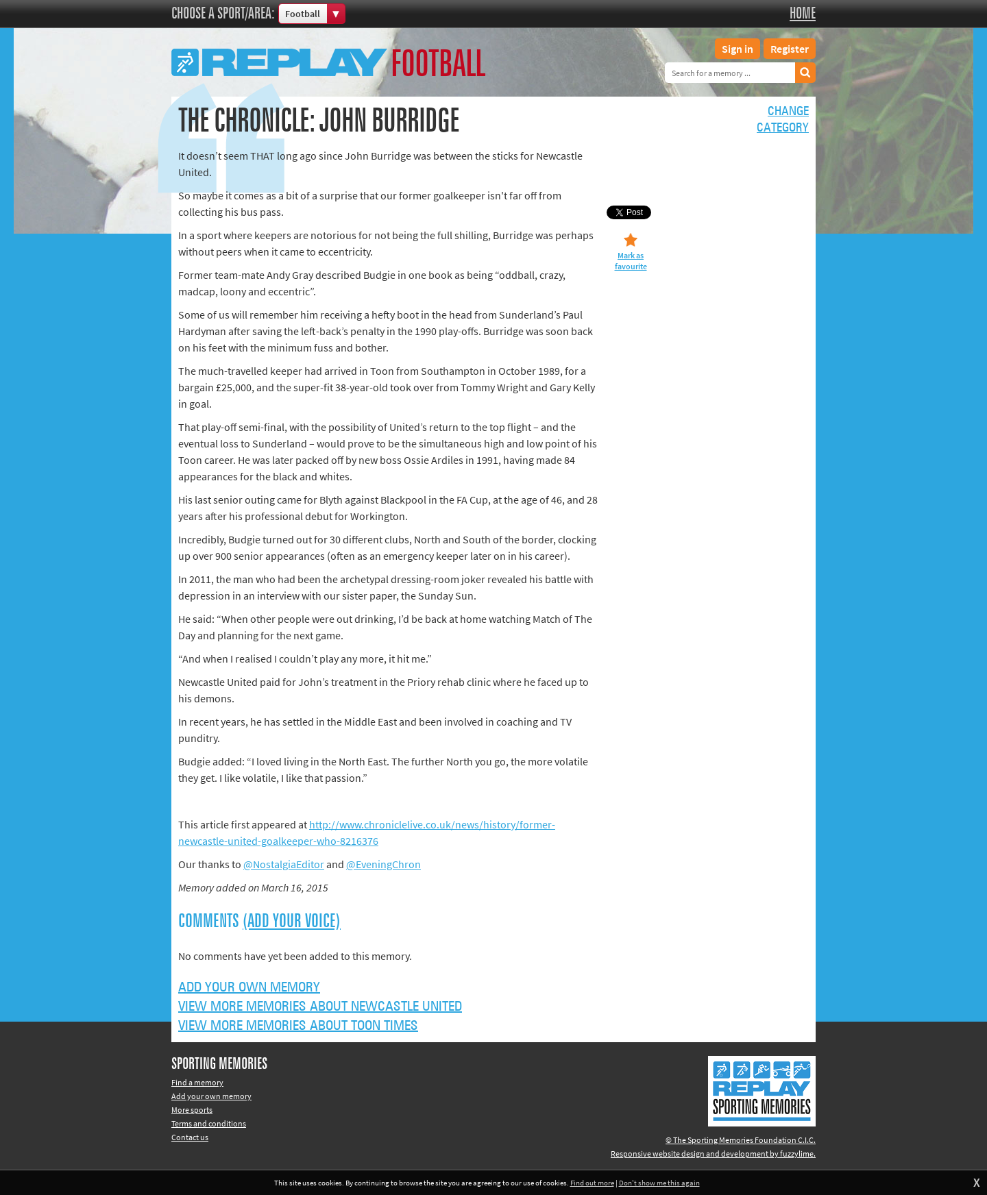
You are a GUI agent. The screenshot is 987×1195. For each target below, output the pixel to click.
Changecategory (783, 120)
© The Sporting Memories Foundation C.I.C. (741, 1140)
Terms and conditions (208, 1123)
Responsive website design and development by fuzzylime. (713, 1153)
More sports (191, 1110)
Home (803, 13)
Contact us (189, 1137)
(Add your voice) (292, 921)
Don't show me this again (659, 1182)
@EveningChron (383, 864)
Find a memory (197, 1082)
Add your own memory (249, 987)
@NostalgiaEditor (283, 864)
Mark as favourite (631, 260)
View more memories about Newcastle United (320, 1006)
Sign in (737, 49)
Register (789, 49)
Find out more (592, 1182)
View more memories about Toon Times (298, 1026)
